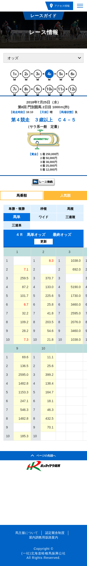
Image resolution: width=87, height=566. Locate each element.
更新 (43, 241)
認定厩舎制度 (55, 533)
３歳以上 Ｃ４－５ (55, 119)
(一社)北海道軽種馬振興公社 (43, 553)
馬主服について (26, 533)
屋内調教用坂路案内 (43, 537)
